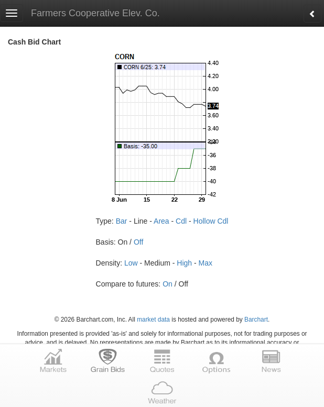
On (167, 284)
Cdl (181, 221)
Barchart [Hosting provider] (256, 319)
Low (131, 263)
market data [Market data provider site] (153, 319)
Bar (121, 221)
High (184, 263)
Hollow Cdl (211, 221)
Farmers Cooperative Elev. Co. (95, 13)
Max (205, 263)
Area (161, 221)
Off (138, 242)
